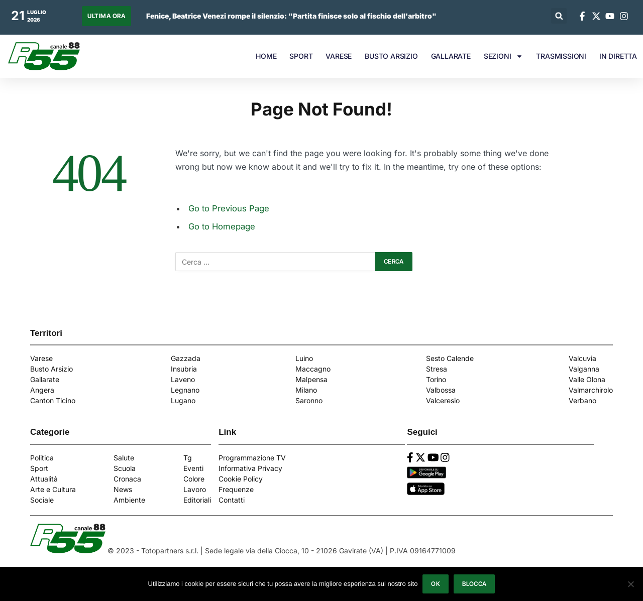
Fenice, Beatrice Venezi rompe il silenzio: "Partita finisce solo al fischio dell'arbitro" (291, 16)
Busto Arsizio (51, 369)
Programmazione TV (252, 457)
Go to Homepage (221, 226)
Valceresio (443, 400)
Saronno (309, 400)
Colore (193, 478)
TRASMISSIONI (561, 56)
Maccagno (313, 369)
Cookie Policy (241, 478)
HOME (266, 56)
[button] (559, 16)
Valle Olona (587, 379)
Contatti (232, 500)
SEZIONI (503, 56)
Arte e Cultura (53, 489)
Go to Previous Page (228, 208)
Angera (42, 390)
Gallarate (44, 379)
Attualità (44, 478)
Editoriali (197, 500)
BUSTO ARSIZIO (391, 56)
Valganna (584, 369)
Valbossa (441, 390)
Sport (39, 468)
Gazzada (185, 358)
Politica (42, 457)
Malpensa (311, 379)
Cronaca (127, 478)
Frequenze (236, 489)
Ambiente (129, 500)
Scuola (125, 468)
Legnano (185, 390)
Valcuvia (582, 358)
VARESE (339, 56)
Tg (187, 457)
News (123, 489)
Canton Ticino (52, 400)
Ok (435, 583)
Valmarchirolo (591, 390)
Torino (436, 379)
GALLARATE (451, 56)
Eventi (193, 468)
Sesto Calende (450, 358)
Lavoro (194, 489)
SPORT (300, 56)
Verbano (582, 400)
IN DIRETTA (618, 56)
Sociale (42, 500)
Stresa (436, 369)
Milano (306, 390)
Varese (41, 358)
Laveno (183, 379)
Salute (124, 457)
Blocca (474, 583)
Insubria (184, 369)
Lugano (183, 400)
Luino (304, 358)
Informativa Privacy (250, 468)
